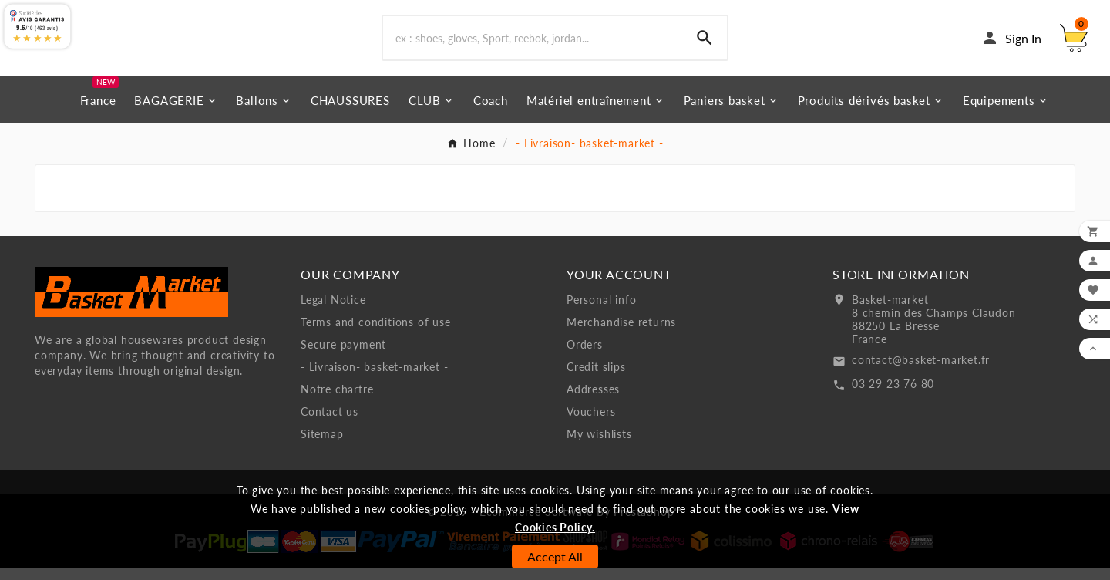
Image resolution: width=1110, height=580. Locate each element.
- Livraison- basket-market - (374, 378)
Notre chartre (337, 400)
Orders (585, 355)
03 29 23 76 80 (893, 395)
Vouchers (591, 423)
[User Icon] (1010, 44)
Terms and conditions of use (376, 333)
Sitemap (322, 445)
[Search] (532, 44)
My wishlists (599, 445)
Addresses (593, 400)
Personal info (601, 311)
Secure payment (343, 355)
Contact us (329, 423)
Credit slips (596, 378)
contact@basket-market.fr (921, 371)
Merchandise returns (621, 333)
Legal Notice (333, 311)
